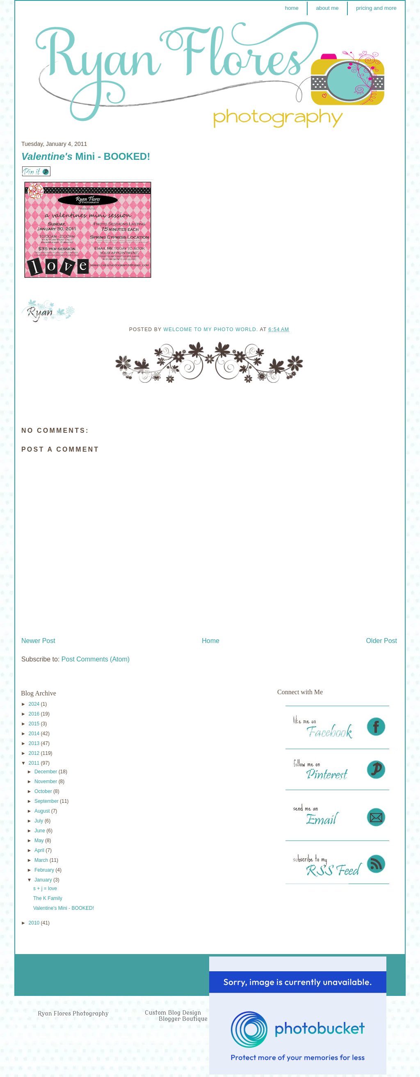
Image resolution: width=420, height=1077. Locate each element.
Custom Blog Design (174, 1013)
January (43, 880)
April (40, 850)
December (46, 772)
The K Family (47, 898)
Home (210, 640)
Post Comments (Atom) (96, 659)
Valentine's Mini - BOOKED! (63, 908)
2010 (35, 923)
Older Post (381, 640)
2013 (35, 743)
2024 (35, 704)
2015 (35, 724)
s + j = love (45, 888)
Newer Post (38, 640)
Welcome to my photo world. (211, 329)
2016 (35, 714)
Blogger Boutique (183, 1019)
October (43, 791)
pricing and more (376, 8)
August (42, 811)
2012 (35, 753)
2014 (35, 733)
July (39, 821)
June (40, 831)
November (46, 781)
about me (327, 8)
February (44, 870)
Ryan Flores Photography (73, 1014)
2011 (35, 763)
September (47, 801)
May (39, 840)
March (42, 860)
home (292, 8)
